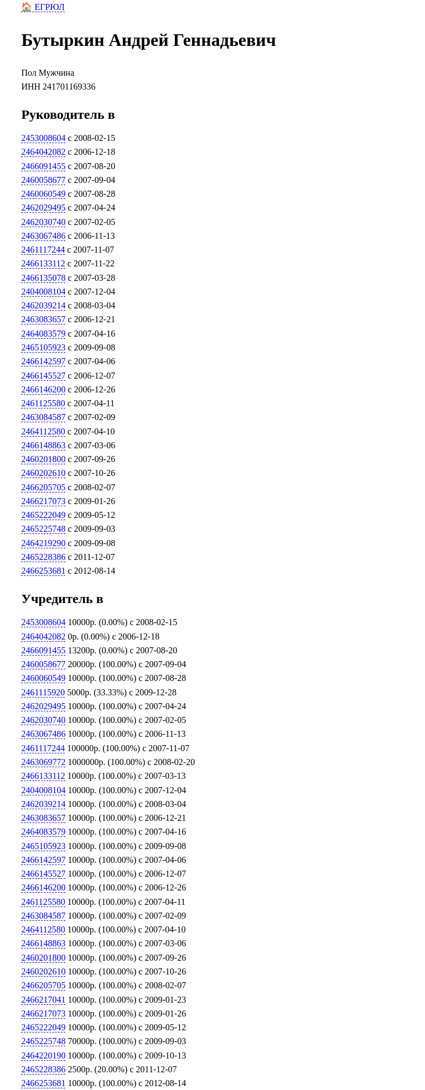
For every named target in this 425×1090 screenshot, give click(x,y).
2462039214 (43, 305)
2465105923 (43, 347)
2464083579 (43, 333)
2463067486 (43, 235)
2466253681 (43, 570)
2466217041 (43, 999)
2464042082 (43, 151)
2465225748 (43, 528)
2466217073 (43, 501)
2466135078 (43, 277)
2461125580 (43, 403)
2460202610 (43, 473)
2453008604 (43, 138)
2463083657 (43, 319)
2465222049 (43, 515)
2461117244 (43, 249)
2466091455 (43, 166)
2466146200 (43, 389)
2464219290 (43, 543)
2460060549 (43, 193)
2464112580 (43, 431)
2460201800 (43, 459)
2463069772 (43, 762)
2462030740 (43, 222)
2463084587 (43, 417)
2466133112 (43, 263)
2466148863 (43, 445)
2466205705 (43, 487)
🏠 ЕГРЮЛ (42, 7)
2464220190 (43, 1055)
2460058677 (43, 180)
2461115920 (43, 692)
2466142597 (43, 361)
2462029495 (43, 207)
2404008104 (43, 291)
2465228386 (43, 557)
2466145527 (43, 375)
